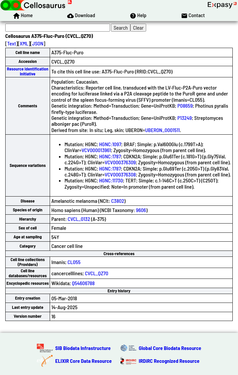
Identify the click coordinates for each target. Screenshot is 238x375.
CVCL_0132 (79, 219)
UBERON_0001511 (162, 130)
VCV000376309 (120, 162)
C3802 (117, 201)
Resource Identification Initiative (27, 71)
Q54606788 (83, 283)
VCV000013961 (96, 150)
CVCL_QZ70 (96, 273)
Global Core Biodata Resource (170, 348)
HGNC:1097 (110, 144)
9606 (141, 210)
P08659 (185, 105)
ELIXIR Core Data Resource (83, 361)
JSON (37, 43)
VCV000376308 (120, 174)
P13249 (184, 118)
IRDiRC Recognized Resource (169, 361)
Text (11, 43)
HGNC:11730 (111, 180)
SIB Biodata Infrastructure (83, 348)
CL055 (73, 262)
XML (24, 43)
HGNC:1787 (110, 156)
